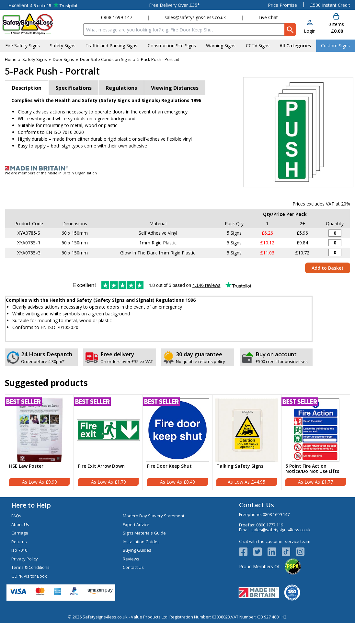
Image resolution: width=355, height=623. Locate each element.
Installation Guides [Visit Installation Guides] (141, 542)
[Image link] (177, 168)
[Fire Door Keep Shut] (177, 442)
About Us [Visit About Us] (20, 524)
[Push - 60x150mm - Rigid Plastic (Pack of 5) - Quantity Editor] (334, 242)
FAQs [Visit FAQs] (16, 516)
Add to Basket (328, 268)
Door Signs (63, 59)
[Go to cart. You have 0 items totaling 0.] (336, 23)
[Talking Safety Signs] (246, 442)
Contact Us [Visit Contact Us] (133, 567)
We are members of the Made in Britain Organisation (51, 172)
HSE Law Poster (26, 466)
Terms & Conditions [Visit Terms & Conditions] (30, 567)
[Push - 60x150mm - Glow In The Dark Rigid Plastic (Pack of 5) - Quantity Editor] (334, 252)
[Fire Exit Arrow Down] (108, 442)
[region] (39, 430)
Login (309, 31)
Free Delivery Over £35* (174, 5)
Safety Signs (34, 59)
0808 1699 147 (116, 17)
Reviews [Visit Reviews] (131, 559)
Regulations (121, 87)
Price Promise (282, 5)
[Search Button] (290, 29)
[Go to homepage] (40, 24)
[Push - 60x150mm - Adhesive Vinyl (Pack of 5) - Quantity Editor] (334, 233)
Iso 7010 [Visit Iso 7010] (19, 550)
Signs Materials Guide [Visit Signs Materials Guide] (144, 533)
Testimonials (43, 4)
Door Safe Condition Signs (106, 59)
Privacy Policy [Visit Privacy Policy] (24, 559)
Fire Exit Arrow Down (101, 466)
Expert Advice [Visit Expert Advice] (136, 524)
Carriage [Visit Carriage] (19, 533)
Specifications (73, 87)
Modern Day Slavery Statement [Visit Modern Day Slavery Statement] (153, 516)
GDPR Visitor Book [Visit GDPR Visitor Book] (29, 576)
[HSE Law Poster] (39, 442)
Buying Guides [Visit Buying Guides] (137, 550)
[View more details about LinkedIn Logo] (275, 551)
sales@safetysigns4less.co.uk (195, 17)
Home (11, 59)
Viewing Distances (175, 87)
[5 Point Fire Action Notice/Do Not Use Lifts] (315, 442)
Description (26, 87)
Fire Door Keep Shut (169, 466)
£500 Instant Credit (330, 5)
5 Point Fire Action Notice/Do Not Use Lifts (312, 469)
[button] (309, 27)
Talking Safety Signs (239, 466)
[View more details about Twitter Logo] (260, 551)
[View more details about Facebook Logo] (246, 551)
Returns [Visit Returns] (19, 542)
